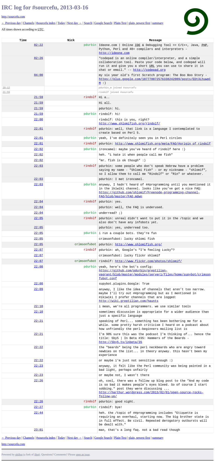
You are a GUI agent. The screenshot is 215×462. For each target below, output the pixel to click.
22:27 (38, 407)
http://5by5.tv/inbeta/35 (120, 342)
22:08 (38, 266)
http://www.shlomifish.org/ (138, 244)
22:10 (38, 306)
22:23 (38, 366)
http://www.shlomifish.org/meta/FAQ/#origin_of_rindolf (163, 143)
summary (158, 23)
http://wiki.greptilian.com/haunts (128, 301)
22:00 (38, 119)
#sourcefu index (46, 23)
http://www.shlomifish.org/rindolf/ (129, 123)
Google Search (103, 23)
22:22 (38, 347)
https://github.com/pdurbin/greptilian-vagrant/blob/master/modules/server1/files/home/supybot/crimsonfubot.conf (154, 274)
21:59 (6, 92)
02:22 (38, 45)
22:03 (38, 166)
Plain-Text (120, 23)
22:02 (38, 149)
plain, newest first (139, 23)
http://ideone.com (114, 53)
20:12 (6, 87)
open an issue (83, 454)
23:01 (38, 430)
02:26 (38, 58)
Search (88, 23)
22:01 (38, 128)
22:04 (38, 201)
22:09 (38, 289)
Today (61, 23)
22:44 (38, 413)
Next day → (74, 23)
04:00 (38, 75)
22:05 (38, 218)
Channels (28, 23)
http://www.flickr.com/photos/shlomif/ (148, 261)
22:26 (38, 380)
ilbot (36, 454)
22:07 (38, 250)
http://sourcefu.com (13, 16)
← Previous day (11, 23)
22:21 (38, 321)
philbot (19, 454)
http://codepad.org (149, 70)
